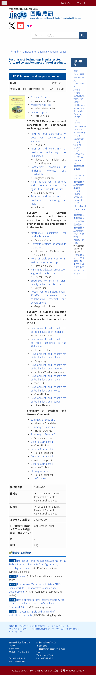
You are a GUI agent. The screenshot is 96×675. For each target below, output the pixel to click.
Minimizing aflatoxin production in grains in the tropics (48, 271)
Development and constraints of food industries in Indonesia (48, 366)
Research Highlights (78, 198)
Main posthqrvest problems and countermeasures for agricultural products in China (48, 185)
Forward (22, 576)
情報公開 (13, 625)
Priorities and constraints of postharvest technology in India (48, 199)
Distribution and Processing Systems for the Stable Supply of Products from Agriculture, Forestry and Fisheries (37, 564)
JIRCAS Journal (77, 192)
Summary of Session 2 (43, 427)
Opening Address (40, 97)
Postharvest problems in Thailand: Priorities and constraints (48, 170)
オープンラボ (58, 628)
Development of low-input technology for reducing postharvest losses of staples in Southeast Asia (36, 603)
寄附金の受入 (72, 628)
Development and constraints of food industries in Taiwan (48, 377)
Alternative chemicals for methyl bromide (48, 234)
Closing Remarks (40, 471)
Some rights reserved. (42, 670)
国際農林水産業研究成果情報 (79, 184)
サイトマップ (15, 631)
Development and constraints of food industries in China (48, 355)
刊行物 (14, 51)
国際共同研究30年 (79, 241)
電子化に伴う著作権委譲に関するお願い (79, 269)
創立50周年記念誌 (79, 100)
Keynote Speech (40, 112)
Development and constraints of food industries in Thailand (48, 329)
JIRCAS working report (77, 144)
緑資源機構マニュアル (79, 256)
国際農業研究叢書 (79, 168)
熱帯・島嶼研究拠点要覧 (79, 77)
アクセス (81, 3)
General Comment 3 (42, 456)
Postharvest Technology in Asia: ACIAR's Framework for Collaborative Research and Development (35, 587)
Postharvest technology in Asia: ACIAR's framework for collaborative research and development (48, 297)
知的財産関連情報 (41, 628)
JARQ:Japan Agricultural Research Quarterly (79, 109)
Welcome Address (41, 104)
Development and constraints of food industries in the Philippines (48, 342)
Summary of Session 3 (43, 434)
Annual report (77, 91)
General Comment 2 (42, 449)
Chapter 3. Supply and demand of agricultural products (32, 613)
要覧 (76, 71)
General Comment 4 (42, 463)
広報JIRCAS (79, 95)
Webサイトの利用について (32, 625)
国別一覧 (78, 261)
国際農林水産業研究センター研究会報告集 (79, 220)
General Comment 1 (42, 441)
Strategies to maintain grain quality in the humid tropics (48, 282)
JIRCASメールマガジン (79, 152)
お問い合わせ (67, 3)
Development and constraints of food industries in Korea (48, 388)
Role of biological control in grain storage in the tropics (48, 260)
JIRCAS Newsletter (79, 137)
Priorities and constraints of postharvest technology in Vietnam (48, 137)
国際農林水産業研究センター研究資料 (79, 232)
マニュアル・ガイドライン (79, 175)
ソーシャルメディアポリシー (61, 625)
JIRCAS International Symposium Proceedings (80, 128)
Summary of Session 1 (43, 419)
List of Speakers (40, 478)
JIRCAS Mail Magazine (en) (79, 160)
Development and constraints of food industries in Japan (48, 399)
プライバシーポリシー (19, 628)
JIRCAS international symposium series (44, 51)
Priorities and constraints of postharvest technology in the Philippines (48, 152)
